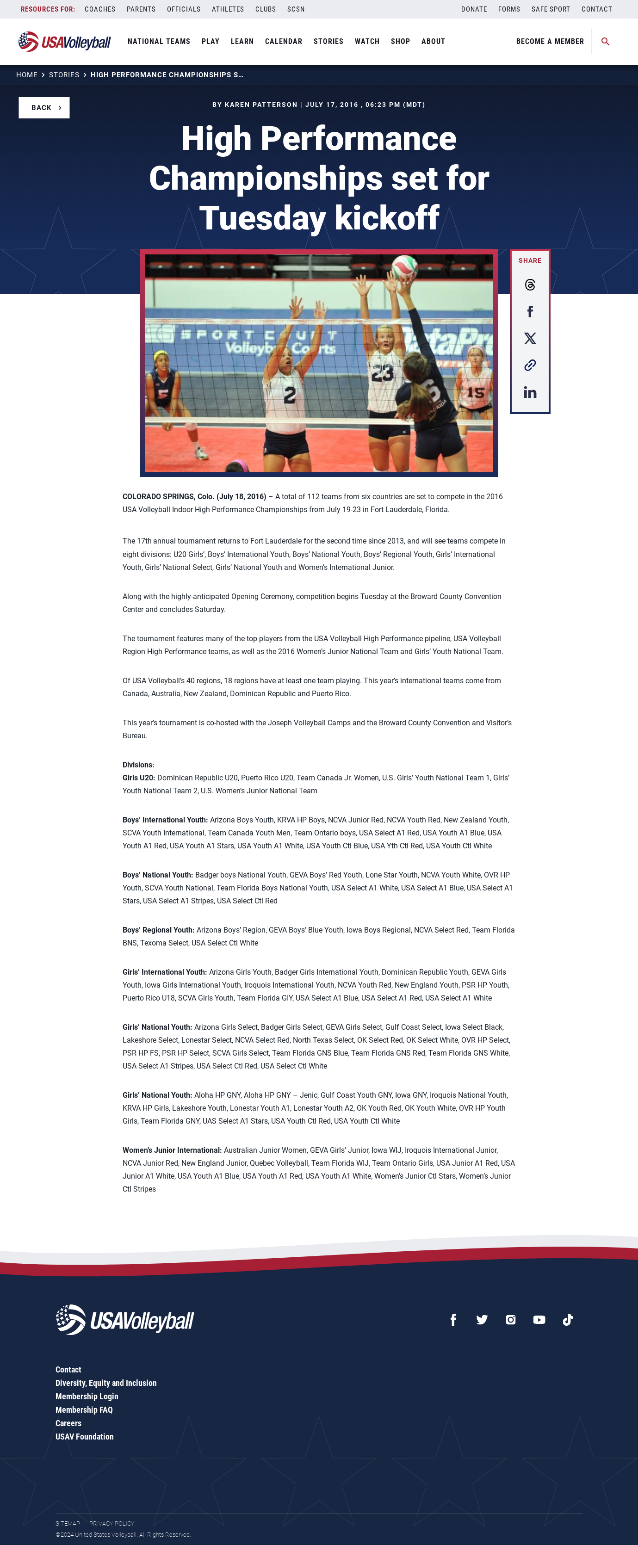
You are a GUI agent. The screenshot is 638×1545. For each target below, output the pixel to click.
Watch (367, 41)
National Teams (159, 41)
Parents (141, 9)
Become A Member (550, 41)
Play (211, 41)
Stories (329, 41)
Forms (509, 9)
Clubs (265, 9)
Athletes (228, 9)
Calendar (284, 41)
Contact (597, 9)
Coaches (100, 9)
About (433, 41)
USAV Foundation (85, 1436)
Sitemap (68, 1523)
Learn (242, 41)
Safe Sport (551, 9)
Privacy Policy (112, 1523)
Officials (184, 9)
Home (27, 75)
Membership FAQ (84, 1410)
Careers (68, 1423)
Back (41, 108)
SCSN (296, 9)
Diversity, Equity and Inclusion (106, 1383)
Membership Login (87, 1396)
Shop (400, 41)
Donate (474, 9)
